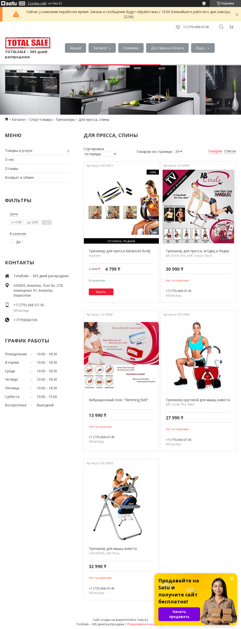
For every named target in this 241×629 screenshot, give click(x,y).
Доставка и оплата (167, 47)
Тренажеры (65, 119)
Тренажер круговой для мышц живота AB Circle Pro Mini (198, 402)
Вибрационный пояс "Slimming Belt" (119, 399)
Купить (101, 292)
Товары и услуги (18, 150)
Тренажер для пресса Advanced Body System (120, 253)
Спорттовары (40, 119)
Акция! (75, 47)
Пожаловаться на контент (146, 624)
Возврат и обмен (19, 177)
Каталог (100, 47)
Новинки (131, 47)
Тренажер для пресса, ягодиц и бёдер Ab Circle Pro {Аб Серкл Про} (197, 253)
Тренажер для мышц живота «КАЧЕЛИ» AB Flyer (113, 551)
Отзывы (11, 168)
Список (230, 151)
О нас (9, 159)
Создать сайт (37, 3)
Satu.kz (142, 619)
